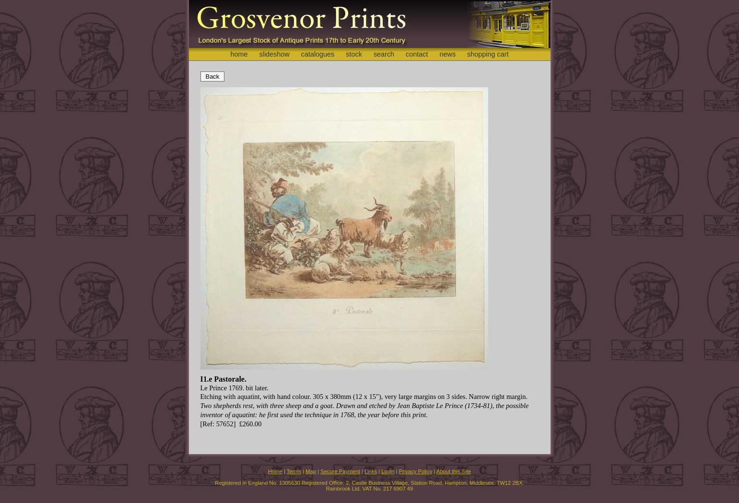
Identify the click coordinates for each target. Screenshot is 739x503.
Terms (294, 471)
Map (310, 471)
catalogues (318, 54)
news (448, 54)
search (384, 54)
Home (275, 471)
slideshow (274, 54)
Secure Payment (340, 471)
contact (417, 54)
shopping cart (487, 54)
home (238, 54)
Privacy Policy (416, 471)
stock (354, 54)
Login (387, 471)
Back (213, 76)
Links (370, 471)
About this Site (453, 471)
